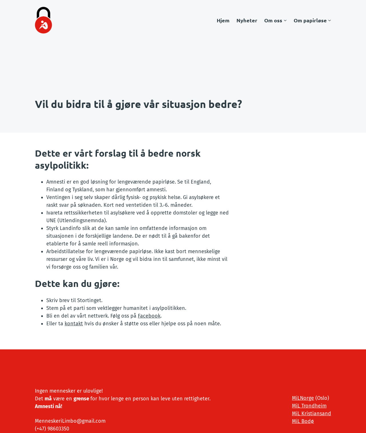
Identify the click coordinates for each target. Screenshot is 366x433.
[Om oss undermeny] (285, 20)
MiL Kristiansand (311, 413)
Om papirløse (310, 20)
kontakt (74, 323)
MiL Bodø (303, 421)
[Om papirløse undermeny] (329, 20)
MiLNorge (303, 398)
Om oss (273, 20)
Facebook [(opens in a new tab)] (149, 316)
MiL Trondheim (309, 406)
